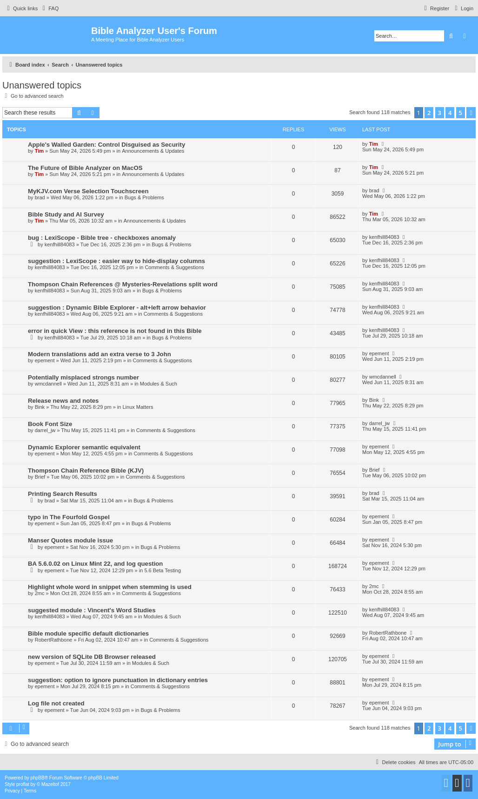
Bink (40, 407)
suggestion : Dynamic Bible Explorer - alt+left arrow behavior (117, 307)
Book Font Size (50, 423)
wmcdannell (48, 383)
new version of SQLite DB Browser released (92, 656)
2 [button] (429, 112)
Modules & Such (158, 383)
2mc (40, 593)
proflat (22, 784)
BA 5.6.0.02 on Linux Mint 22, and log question (95, 563)
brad (40, 197)
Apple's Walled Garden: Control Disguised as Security (106, 144)
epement (45, 360)
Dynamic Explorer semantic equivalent (84, 447)
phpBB (38, 777)
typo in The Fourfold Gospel (69, 517)
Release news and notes (63, 400)
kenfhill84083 (60, 244)
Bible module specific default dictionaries (88, 633)
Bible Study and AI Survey (66, 214)
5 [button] (460, 112)
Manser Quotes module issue (70, 540)
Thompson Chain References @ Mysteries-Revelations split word (123, 284)
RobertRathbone (54, 640)
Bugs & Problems (144, 197)
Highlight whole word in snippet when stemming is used (110, 586)
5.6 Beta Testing (162, 570)
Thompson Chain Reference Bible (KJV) (86, 470)
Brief (40, 477)
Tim (39, 151)
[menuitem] (49, 8)
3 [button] (439, 112)
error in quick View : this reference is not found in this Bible (114, 330)
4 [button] (449, 112)
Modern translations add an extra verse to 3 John (99, 354)
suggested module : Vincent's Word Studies (92, 610)
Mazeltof (50, 784)
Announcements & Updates (153, 151)
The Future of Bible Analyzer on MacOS (85, 167)
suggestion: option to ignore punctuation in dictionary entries (118, 680)
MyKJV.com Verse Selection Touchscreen (88, 191)
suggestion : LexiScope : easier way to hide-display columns (116, 260)
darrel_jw (45, 430)
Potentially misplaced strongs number (83, 377)
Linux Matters (137, 407)
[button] (471, 112)
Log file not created (56, 703)
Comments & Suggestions (174, 267)
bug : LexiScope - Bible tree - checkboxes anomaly (102, 237)
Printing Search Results (62, 493)
